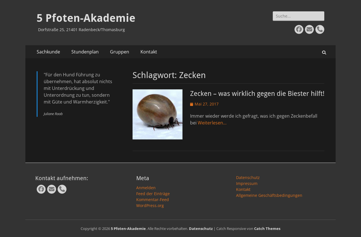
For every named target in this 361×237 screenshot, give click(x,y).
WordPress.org (150, 205)
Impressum (246, 183)
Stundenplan (85, 52)
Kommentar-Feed (152, 199)
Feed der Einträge (153, 193)
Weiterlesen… (212, 123)
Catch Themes (267, 228)
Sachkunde (48, 52)
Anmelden (146, 187)
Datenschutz (248, 177)
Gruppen (119, 52)
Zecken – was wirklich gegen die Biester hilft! (257, 94)
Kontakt (148, 52)
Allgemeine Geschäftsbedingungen (269, 195)
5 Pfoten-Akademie (86, 18)
